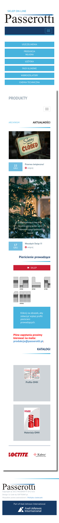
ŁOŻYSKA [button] (29, 61)
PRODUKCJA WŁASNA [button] (29, 53)
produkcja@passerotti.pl (28, 341)
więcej (29, 167)
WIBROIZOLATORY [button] (29, 75)
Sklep (32, 267)
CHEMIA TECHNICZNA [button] (29, 82)
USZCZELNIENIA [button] (29, 44)
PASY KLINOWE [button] (29, 68)
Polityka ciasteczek (35, 497)
